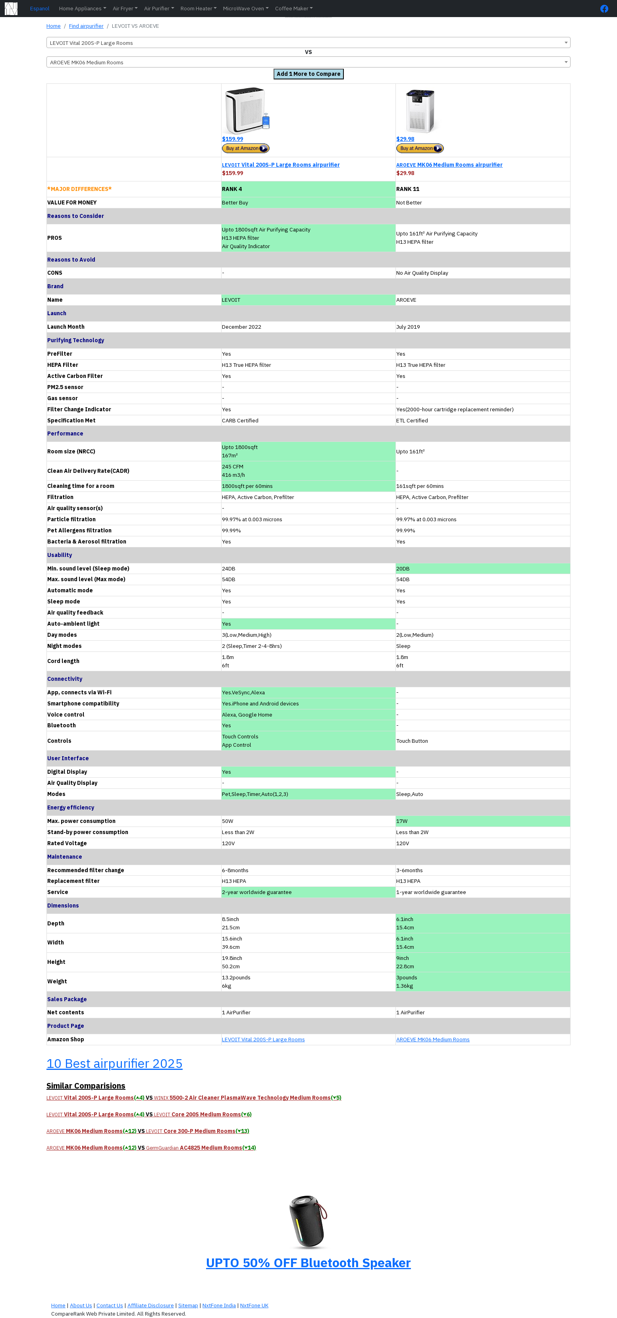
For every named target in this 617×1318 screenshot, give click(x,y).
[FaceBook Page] (606, 8)
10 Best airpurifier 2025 (114, 1063)
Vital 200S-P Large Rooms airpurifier (281, 164)
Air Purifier (157, 8)
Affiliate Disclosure (150, 1305)
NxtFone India (219, 1305)
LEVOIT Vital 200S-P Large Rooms (263, 1039)
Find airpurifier (86, 25)
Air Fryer (123, 8)
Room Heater (196, 8)
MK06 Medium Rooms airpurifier (449, 164)
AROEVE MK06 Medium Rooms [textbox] (86, 62)
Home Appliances (80, 8)
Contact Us (109, 1305)
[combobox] (308, 42)
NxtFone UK (254, 1305)
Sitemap (188, 1305)
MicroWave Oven (243, 8)
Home (53, 25)
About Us (81, 1305)
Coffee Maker (291, 8)
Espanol (40, 8)
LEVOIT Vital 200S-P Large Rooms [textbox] (91, 42)
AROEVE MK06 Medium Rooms (433, 1039)
